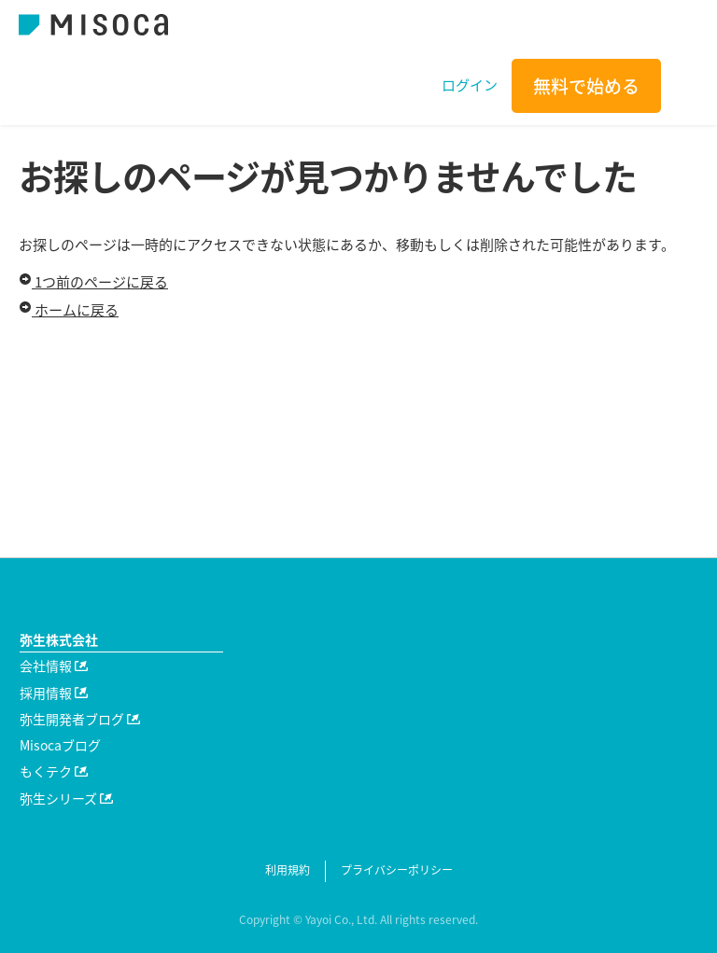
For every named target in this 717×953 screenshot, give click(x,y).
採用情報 (54, 692)
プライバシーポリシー (397, 870)
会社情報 (54, 665)
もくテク (54, 771)
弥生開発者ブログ (80, 718)
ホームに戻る (69, 310)
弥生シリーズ (66, 798)
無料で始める (586, 86)
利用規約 (287, 870)
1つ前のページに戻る (93, 282)
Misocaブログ (60, 745)
